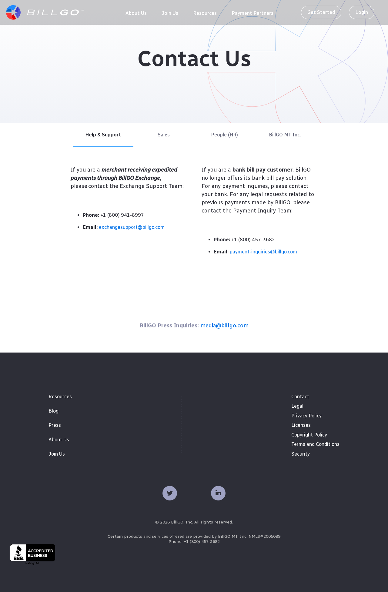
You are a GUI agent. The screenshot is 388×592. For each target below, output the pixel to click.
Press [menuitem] (54, 425)
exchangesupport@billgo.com (132, 227)
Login (361, 12)
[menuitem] (130, 13)
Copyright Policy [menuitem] (309, 435)
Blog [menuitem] (53, 411)
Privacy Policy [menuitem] (306, 416)
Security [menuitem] (300, 454)
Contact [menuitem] (300, 397)
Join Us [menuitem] (56, 454)
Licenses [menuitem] (301, 425)
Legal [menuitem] (297, 406)
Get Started (321, 12)
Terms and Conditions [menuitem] (315, 444)
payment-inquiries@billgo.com (263, 252)
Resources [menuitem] (60, 397)
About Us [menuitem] (58, 440)
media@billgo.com (224, 325)
